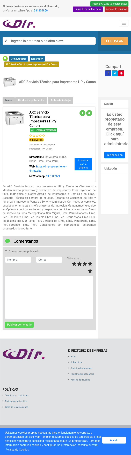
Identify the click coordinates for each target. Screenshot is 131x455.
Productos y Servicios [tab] (31, 100)
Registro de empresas (81, 368)
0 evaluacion (36, 140)
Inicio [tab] (8, 100)
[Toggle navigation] (123, 23)
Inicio (73, 356)
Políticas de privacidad (16, 401)
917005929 (53, 176)
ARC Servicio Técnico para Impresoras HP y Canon (31, 64)
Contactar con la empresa (83, 164)
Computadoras (18, 58)
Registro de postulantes (82, 374)
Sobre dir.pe (76, 362)
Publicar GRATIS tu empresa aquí (109, 3)
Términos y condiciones (16, 395)
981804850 (41, 10)
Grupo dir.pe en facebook (88, 9)
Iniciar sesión (115, 155)
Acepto (114, 440)
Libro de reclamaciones (16, 407)
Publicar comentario (19, 324)
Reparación (37, 58)
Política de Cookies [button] (17, 449)
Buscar (114, 41)
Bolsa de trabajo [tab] (61, 100)
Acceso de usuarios (116, 9)
